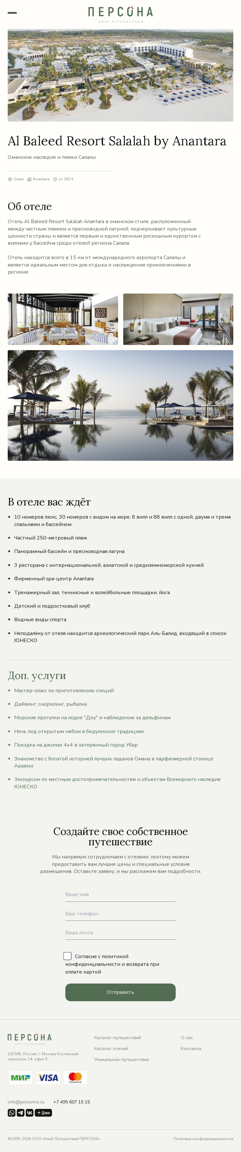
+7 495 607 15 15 (71, 1102)
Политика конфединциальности (203, 1138)
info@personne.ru (26, 1102)
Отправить (120, 992)
